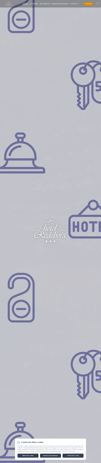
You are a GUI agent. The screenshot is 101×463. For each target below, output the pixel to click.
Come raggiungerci (59, 4)
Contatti (74, 4)
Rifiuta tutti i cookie (28, 455)
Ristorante (45, 4)
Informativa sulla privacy (68, 451)
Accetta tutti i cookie (73, 455)
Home (25, 4)
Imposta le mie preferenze (50, 455)
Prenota (88, 4)
